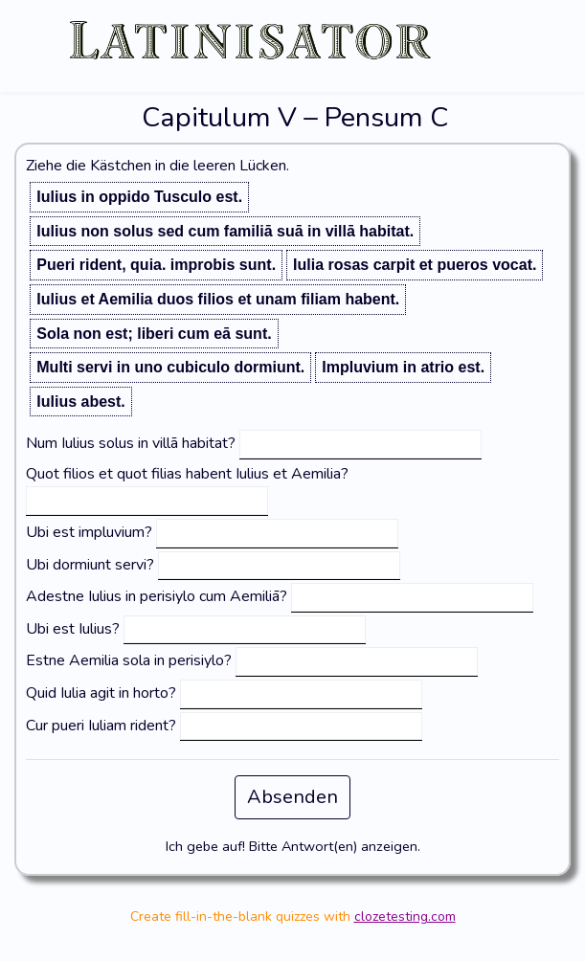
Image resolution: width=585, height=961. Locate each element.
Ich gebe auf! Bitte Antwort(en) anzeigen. (293, 846)
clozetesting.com (405, 916)
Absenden (292, 797)
